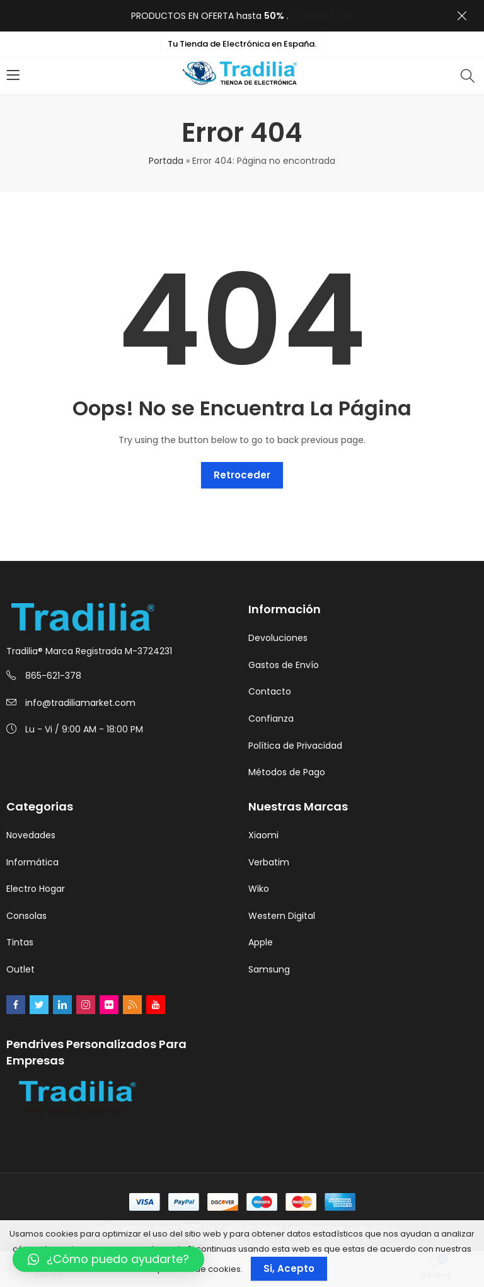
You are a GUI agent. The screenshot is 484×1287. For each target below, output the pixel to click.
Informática (32, 862)
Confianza (271, 718)
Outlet (20, 969)
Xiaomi (263, 835)
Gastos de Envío (283, 665)
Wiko (258, 888)
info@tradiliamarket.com (80, 702)
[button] (108, 1259)
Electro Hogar (35, 888)
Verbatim (268, 862)
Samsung (269, 969)
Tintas (19, 942)
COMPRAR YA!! (322, 15)
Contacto (269, 691)
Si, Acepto (288, 1268)
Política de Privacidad (295, 745)
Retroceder (242, 475)
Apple (260, 942)
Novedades (30, 835)
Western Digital (281, 915)
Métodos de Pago (286, 772)
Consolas (26, 915)
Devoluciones (278, 638)
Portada (166, 160)
